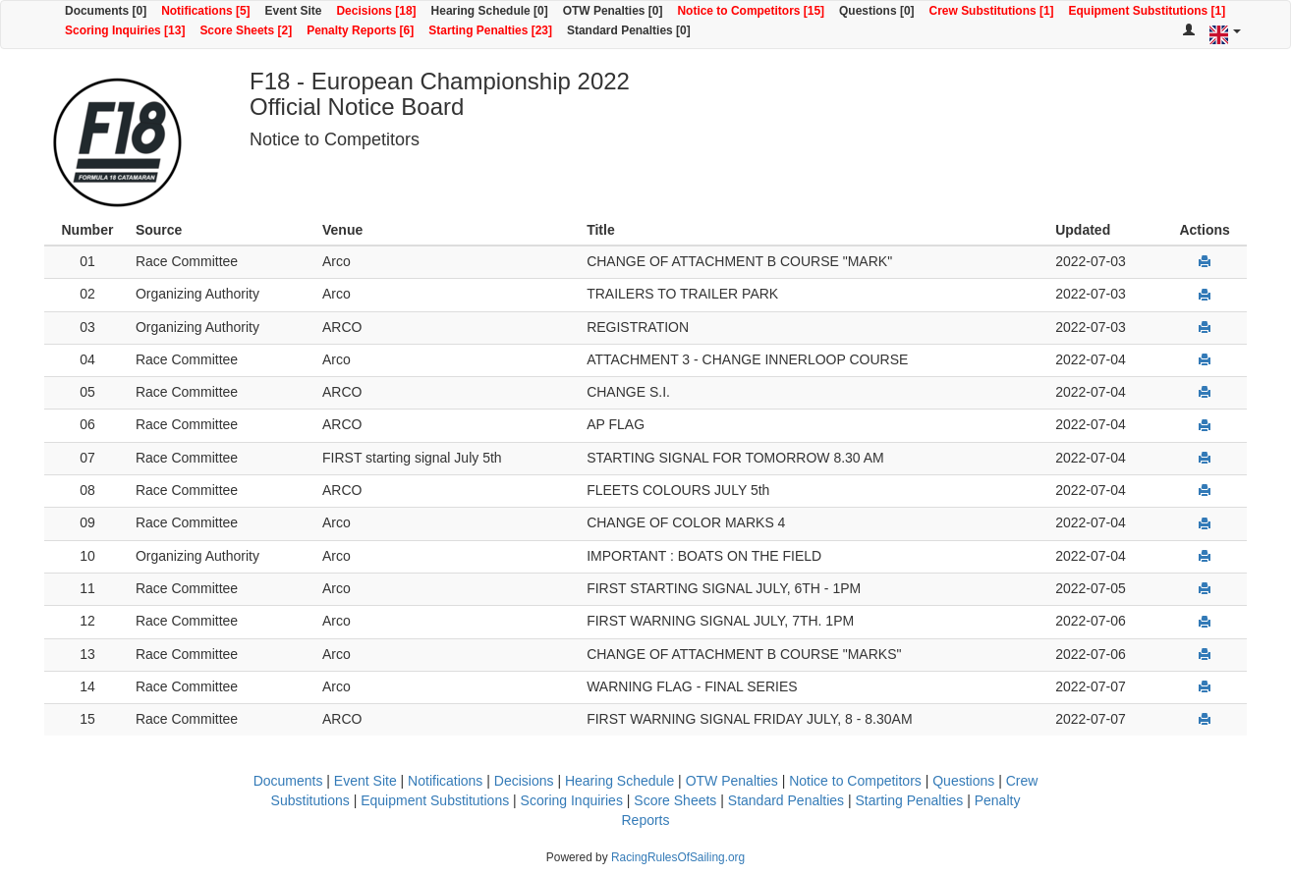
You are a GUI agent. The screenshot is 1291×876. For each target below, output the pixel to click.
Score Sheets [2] (245, 30)
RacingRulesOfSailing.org (678, 857)
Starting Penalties (910, 800)
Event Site (293, 11)
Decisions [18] (376, 11)
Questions (963, 781)
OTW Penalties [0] (613, 11)
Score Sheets (675, 800)
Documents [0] (105, 11)
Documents (288, 781)
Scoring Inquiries (572, 800)
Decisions (524, 781)
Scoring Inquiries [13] (125, 30)
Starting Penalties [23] (490, 30)
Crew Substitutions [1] (991, 11)
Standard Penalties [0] (629, 30)
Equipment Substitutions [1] (1147, 11)
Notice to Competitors (855, 781)
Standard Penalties (786, 800)
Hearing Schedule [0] (489, 11)
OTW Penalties (732, 781)
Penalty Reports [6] (360, 30)
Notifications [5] (205, 11)
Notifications (445, 781)
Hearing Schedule (619, 781)
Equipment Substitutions (435, 800)
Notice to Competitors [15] (750, 11)
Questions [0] (876, 11)
